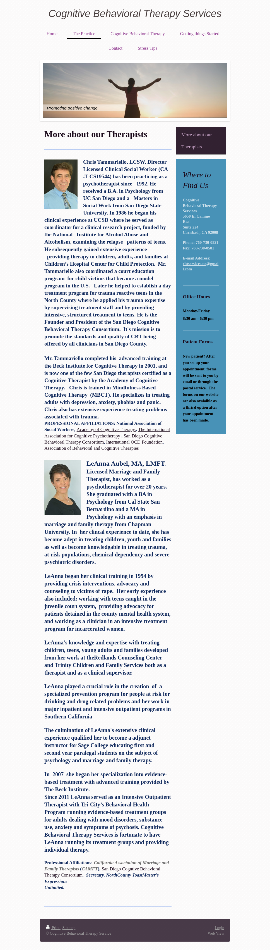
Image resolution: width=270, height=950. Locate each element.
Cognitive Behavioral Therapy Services (135, 13)
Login (219, 927)
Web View (216, 933)
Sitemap (68, 927)
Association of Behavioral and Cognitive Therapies (91, 448)
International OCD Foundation (134, 442)
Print (53, 927)
